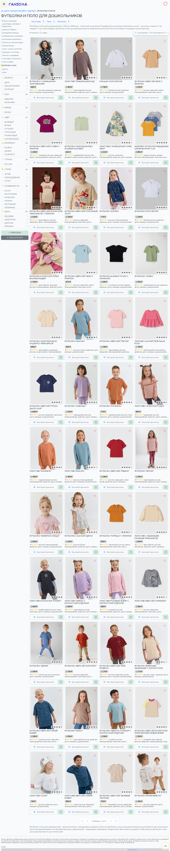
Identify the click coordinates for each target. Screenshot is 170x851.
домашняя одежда (10, 32)
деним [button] (8, 151)
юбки (4, 72)
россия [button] (8, 164)
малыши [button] (9, 89)
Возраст (7, 77)
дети (6, 11)
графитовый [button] (11, 135)
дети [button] (7, 82)
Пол (5, 94)
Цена (6, 211)
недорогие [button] (10, 219)
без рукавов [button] (11, 194)
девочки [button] (9, 99)
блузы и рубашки (9, 21)
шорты (5, 69)
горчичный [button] (10, 132)
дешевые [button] (9, 216)
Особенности (10, 186)
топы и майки (7, 62)
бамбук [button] (8, 147)
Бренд (6, 107)
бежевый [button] (9, 122)
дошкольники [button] (12, 86)
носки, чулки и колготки (12, 49)
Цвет (6, 117)
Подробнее (132, 849)
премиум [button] (9, 226)
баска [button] (8, 190)
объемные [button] (10, 207)
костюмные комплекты (11, 39)
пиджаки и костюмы (10, 52)
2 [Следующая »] (116, 821)
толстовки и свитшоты (11, 58)
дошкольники (18, 11)
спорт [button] (8, 181)
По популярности (150, 32)
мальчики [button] (10, 102)
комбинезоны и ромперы (12, 36)
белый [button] (8, 125)
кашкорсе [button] (10, 154)
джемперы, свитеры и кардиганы (11, 25)
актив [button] (8, 174)
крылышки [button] (10, 204)
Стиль (6, 169)
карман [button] (8, 201)
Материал (8, 143)
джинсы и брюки (9, 29)
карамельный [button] (12, 139)
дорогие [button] (9, 223)
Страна (7, 159)
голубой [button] (9, 129)
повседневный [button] (12, 177)
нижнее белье (8, 45)
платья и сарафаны (10, 55)
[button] (2, 82)
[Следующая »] (110, 821)
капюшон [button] (10, 197)
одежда (31, 11)
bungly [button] (8, 112)
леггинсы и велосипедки (12, 42)
